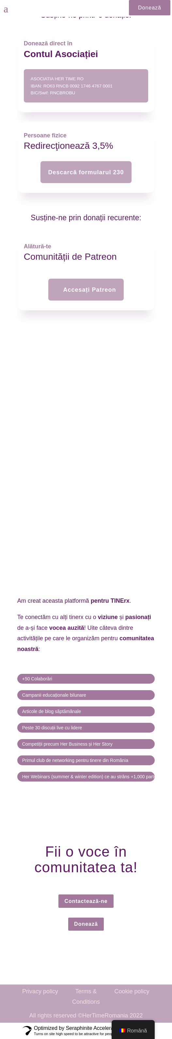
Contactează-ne (85, 901)
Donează (149, 7)
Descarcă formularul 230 (86, 172)
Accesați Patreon (89, 290)
